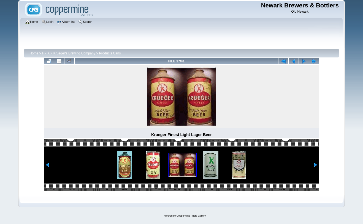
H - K (46, 53)
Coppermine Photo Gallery (191, 215)
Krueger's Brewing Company (74, 53)
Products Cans (110, 53)
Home (33, 53)
